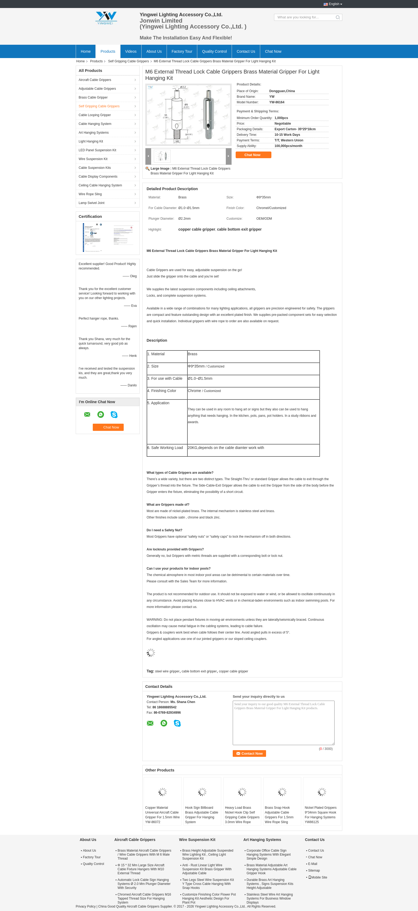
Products (108, 51)
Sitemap (314, 870)
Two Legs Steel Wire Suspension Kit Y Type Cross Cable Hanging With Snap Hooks (208, 884)
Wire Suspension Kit (93, 159)
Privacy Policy (86, 906)
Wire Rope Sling (90, 194)
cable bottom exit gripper (199, 671)
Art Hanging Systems (94, 132)
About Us (154, 51)
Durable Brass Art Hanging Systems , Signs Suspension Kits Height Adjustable (270, 884)
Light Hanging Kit (91, 141)
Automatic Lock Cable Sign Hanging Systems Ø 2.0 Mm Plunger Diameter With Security (144, 884)
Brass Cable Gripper (93, 97)
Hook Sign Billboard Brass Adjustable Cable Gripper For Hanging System (201, 815)
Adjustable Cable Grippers (97, 89)
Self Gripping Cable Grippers (128, 61)
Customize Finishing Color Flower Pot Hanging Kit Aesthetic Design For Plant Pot (209, 898)
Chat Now (273, 51)
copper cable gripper (233, 671)
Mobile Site (317, 877)
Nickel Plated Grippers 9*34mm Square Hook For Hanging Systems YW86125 (320, 815)
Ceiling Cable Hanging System (100, 185)
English (334, 4)
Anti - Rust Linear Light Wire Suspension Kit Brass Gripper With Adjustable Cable (207, 869)
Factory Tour (182, 51)
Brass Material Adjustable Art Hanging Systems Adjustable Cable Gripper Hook (271, 869)
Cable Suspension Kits (95, 168)
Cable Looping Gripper (95, 115)
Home (86, 51)
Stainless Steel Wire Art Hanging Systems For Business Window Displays (270, 898)
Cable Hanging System (95, 124)
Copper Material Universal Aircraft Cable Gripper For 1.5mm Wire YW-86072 (162, 815)
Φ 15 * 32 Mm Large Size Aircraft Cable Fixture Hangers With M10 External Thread (141, 869)
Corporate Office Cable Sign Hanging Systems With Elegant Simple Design (269, 854)
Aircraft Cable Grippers (95, 80)
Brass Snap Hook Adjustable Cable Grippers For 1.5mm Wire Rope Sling (279, 815)
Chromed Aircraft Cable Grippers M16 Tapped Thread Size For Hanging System (144, 898)
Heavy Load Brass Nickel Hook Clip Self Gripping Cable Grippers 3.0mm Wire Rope (242, 815)
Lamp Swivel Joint (91, 203)
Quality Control (214, 51)
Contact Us (246, 51)
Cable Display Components (98, 176)
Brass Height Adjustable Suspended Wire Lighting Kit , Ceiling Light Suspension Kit (207, 854)
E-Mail (312, 864)
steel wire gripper (167, 671)
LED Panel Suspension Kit (97, 150)
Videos (131, 51)
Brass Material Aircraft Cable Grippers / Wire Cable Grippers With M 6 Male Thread (144, 854)
